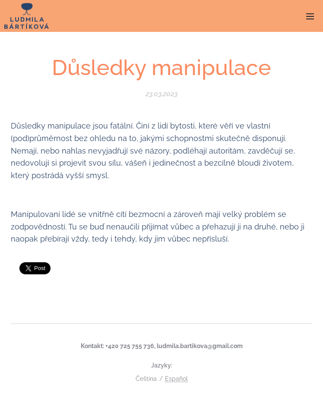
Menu (310, 16)
